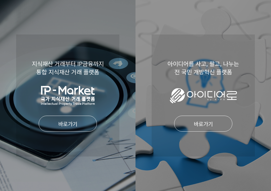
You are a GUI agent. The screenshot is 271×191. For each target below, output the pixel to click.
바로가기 (67, 124)
